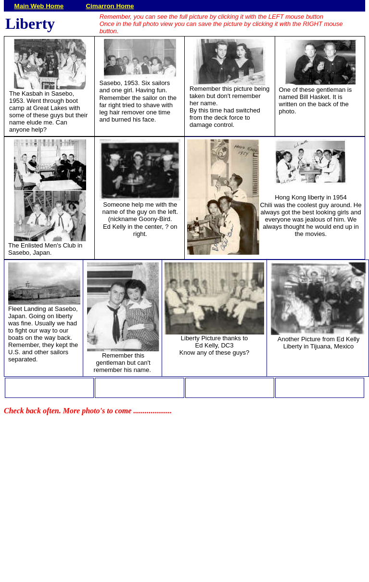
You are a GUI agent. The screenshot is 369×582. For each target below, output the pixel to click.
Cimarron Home (110, 6)
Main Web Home (39, 6)
